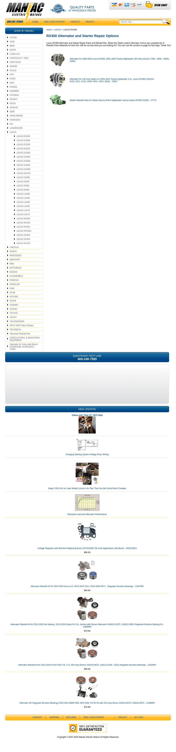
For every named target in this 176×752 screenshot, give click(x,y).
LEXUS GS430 (23, 165)
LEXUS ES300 (23, 140)
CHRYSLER (15, 62)
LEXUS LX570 (23, 214)
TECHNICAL (15, 329)
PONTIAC (14, 280)
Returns (71, 717)
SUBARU (14, 305)
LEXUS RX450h (23, 231)
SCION (13, 301)
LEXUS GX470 (23, 173)
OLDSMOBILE (16, 276)
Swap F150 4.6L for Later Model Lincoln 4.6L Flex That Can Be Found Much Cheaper (87, 488)
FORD (12, 79)
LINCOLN (14, 247)
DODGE (13, 66)
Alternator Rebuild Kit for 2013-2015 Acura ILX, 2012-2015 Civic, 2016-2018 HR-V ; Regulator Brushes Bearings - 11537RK (87, 586)
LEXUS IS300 (22, 186)
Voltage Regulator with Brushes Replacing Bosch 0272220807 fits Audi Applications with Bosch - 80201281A (87, 548)
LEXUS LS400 (23, 194)
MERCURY (15, 259)
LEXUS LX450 (23, 206)
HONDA (13, 87)
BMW (12, 46)
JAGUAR (14, 107)
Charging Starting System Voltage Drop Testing (87, 454)
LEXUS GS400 (23, 161)
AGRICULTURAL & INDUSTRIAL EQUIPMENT (25, 339)
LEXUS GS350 (23, 157)
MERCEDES (15, 255)
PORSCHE (15, 284)
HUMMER (14, 91)
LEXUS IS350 (22, 190)
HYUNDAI (14, 95)
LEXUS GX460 (23, 169)
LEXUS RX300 (23, 218)
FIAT (12, 74)
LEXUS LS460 (23, 202)
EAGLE (13, 70)
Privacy (90, 22)
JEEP (12, 111)
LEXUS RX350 (23, 227)
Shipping (54, 717)
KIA (11, 124)
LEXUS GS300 (23, 153)
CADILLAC (15, 54)
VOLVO (13, 317)
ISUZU (13, 103)
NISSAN (13, 272)
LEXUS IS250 (22, 181)
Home (49, 29)
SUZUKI (13, 309)
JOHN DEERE (16, 116)
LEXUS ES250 (23, 136)
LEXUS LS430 (23, 198)
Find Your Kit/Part (54, 22)
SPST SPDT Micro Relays (22, 325)
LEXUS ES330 (23, 144)
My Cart (139, 717)
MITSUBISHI (15, 268)
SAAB (12, 292)
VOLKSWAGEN (17, 321)
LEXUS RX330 (23, 223)
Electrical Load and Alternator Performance (87, 514)
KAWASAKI (15, 120)
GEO (12, 83)
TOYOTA (14, 313)
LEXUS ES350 (23, 148)
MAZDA (13, 251)
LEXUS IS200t (23, 177)
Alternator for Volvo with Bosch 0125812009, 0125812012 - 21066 (24, 346)
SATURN (14, 296)
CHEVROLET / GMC (19, 58)
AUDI (12, 41)
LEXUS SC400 (23, 239)
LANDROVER (16, 128)
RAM (12, 288)
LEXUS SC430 (23, 243)
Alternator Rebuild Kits (20, 334)
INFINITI (13, 99)
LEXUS (13, 132)
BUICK (13, 50)
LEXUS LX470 (23, 210)
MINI (12, 264)
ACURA (13, 37)
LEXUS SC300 (23, 235)
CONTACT (75, 22)
